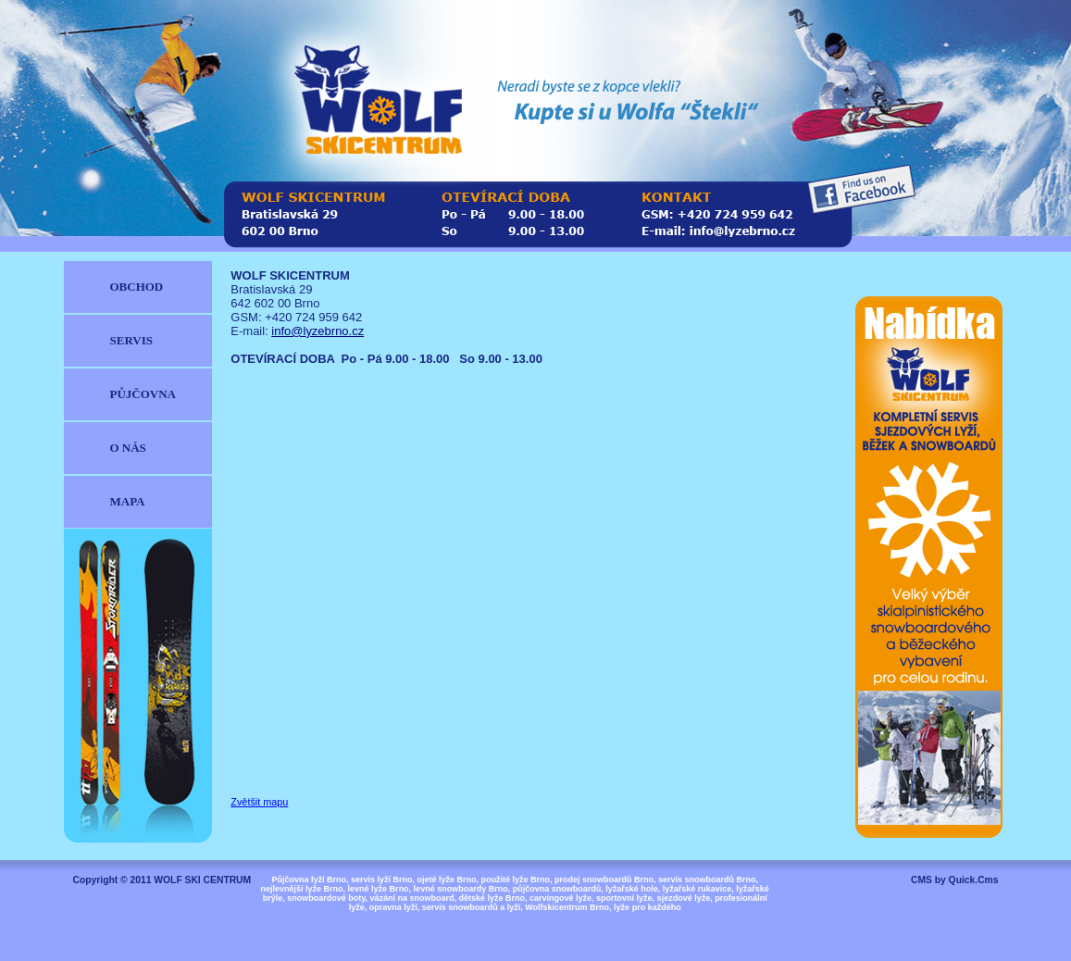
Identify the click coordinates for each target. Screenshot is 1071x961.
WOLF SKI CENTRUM (202, 880)
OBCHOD (137, 286)
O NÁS (128, 448)
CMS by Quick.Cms (955, 880)
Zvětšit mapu (259, 801)
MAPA (127, 501)
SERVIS (131, 340)
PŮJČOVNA (143, 394)
